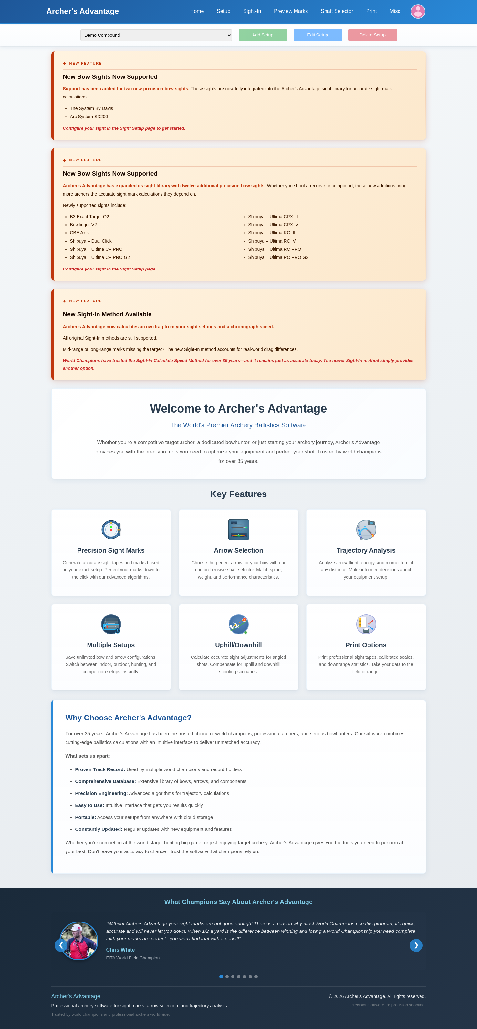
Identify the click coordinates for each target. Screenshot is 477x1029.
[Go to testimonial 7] (256, 976)
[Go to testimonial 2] (227, 976)
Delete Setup (372, 34)
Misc (395, 11)
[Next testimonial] (416, 945)
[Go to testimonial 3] (232, 976)
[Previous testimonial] (61, 945)
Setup (223, 11)
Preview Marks (291, 11)
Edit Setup (317, 34)
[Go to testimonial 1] (221, 977)
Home (197, 11)
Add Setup (262, 34)
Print (371, 11)
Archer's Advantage (83, 11)
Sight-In (252, 11)
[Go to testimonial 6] (250, 976)
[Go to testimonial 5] (244, 976)
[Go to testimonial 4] (238, 976)
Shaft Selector (337, 11)
